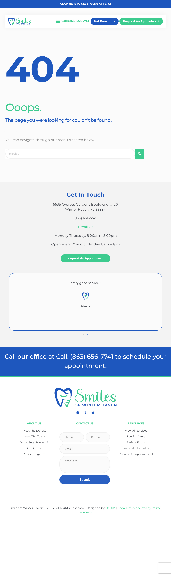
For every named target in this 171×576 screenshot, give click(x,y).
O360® (110, 508)
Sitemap (85, 512)
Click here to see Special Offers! (85, 3)
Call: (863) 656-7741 (75, 21)
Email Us (85, 227)
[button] (58, 21)
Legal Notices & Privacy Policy (139, 508)
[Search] (139, 154)
